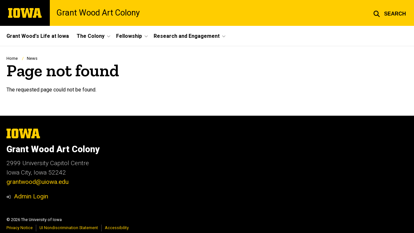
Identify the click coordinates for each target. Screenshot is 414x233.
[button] (389, 13)
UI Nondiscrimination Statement (68, 227)
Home (12, 58)
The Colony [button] (90, 36)
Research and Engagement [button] (187, 36)
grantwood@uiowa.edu (37, 181)
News (32, 58)
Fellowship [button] (129, 36)
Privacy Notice (19, 227)
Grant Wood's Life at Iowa (37, 36)
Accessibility (117, 227)
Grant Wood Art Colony (98, 13)
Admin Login (31, 196)
